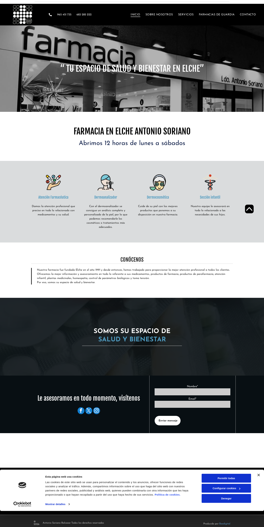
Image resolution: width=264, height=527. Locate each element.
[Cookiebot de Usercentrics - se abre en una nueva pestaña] (22, 524)
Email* (192, 399)
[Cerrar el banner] (258, 495)
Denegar (226, 518)
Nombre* (192, 386)
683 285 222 (87, 485)
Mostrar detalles (55, 524)
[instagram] (96, 411)
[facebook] (81, 411)
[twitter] (88, 411)
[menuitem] (132, 14)
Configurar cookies (226, 508)
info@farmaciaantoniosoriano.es (98, 489)
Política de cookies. (167, 514)
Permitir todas (226, 498)
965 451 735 (64, 14)
